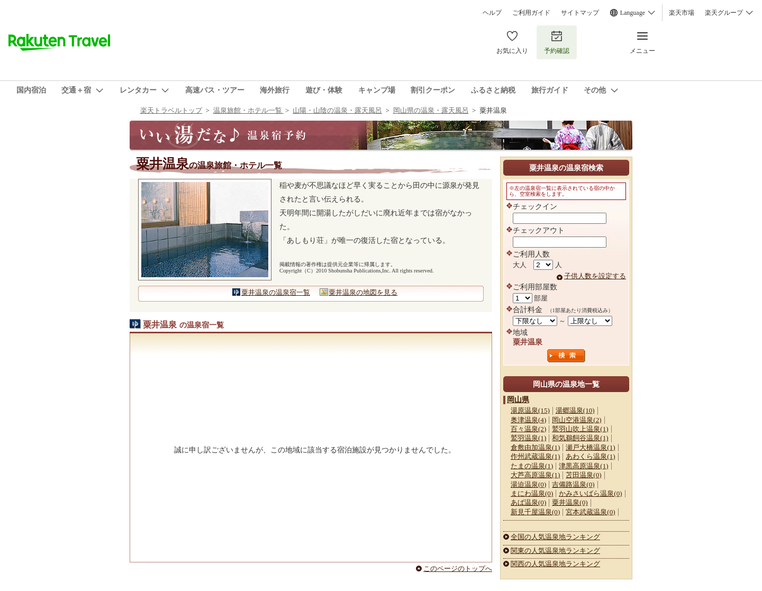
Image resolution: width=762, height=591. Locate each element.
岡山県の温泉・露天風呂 (431, 110)
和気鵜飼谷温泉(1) (580, 438)
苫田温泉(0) (583, 475)
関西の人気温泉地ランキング (555, 564)
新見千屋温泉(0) (535, 512)
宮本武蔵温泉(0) (590, 512)
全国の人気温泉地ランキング (555, 537)
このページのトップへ (457, 568)
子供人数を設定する (595, 276)
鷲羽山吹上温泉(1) (580, 429)
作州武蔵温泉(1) (535, 456)
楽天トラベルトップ (171, 110)
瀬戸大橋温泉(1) (590, 447)
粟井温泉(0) (569, 502)
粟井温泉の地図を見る (363, 292)
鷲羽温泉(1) (528, 438)
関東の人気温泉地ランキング (555, 550)
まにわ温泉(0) (532, 493)
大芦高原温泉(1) (535, 475)
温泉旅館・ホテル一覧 (248, 110)
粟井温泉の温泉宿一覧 (275, 292)
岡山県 (518, 399)
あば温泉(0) (528, 502)
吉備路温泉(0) (573, 484)
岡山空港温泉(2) (576, 420)
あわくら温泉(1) (590, 456)
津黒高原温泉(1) (583, 466)
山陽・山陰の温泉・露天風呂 (337, 110)
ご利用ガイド (531, 12)
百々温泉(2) (528, 429)
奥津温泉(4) (528, 420)
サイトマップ (580, 12)
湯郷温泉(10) (575, 410)
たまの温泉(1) (532, 466)
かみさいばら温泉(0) (590, 493)
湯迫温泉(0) (528, 484)
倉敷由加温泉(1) (535, 447)
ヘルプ (492, 12)
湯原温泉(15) (530, 410)
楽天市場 (681, 12)
